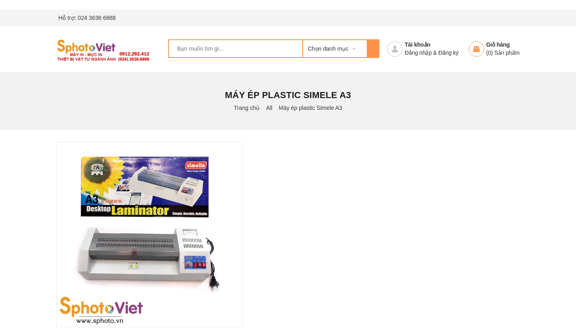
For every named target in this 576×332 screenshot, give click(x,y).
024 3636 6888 (96, 18)
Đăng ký (448, 52)
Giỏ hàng (498, 44)
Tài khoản (417, 44)
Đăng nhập (418, 52)
